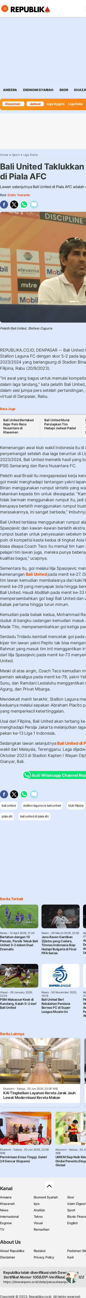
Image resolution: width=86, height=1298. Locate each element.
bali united (9, 805)
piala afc (7, 816)
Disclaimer (7, 1257)
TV (2, 1229)
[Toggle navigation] (5, 8)
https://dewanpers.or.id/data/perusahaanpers (37, 1282)
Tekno (38, 1216)
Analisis (39, 1210)
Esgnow (6, 1223)
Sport (16, 155)
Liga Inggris (56, 104)
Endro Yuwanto (19, 195)
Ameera (5, 1197)
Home (4, 155)
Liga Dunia (30, 155)
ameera (10, 90)
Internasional (9, 1216)
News (4, 1210)
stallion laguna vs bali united (42, 805)
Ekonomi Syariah (38, 90)
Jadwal (35, 104)
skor (63, 90)
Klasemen (12, 104)
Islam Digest (76, 1204)
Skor (70, 1197)
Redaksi (40, 1251)
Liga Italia (75, 104)
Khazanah (7, 1204)
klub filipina (75, 805)
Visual (38, 1223)
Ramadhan (41, 1229)
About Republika (12, 1251)
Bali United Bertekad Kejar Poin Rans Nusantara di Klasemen (18, 426)
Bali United (36, 574)
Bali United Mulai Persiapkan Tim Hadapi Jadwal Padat (60, 424)
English (72, 1223)
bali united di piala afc (34, 816)
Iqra (36, 1204)
